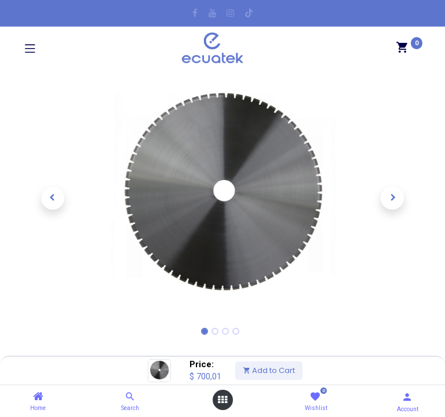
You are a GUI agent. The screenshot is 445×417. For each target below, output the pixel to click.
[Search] (130, 397)
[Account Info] (407, 397)
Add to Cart (269, 370)
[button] (53, 198)
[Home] (38, 397)
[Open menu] (222, 400)
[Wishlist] (315, 397)
